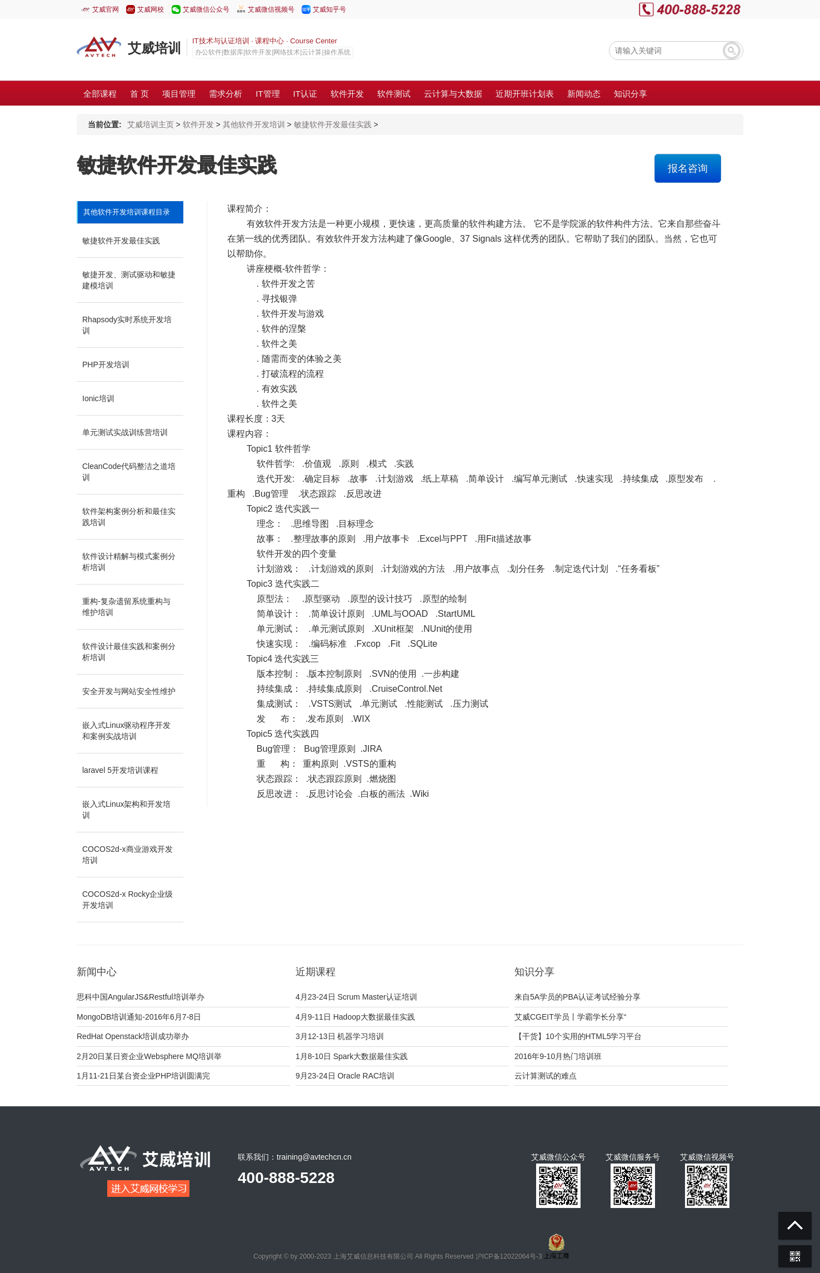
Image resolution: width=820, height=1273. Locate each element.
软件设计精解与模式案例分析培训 (129, 562)
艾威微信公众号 (206, 9)
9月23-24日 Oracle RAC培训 (345, 1075)
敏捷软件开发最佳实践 (333, 124)
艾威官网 (105, 9)
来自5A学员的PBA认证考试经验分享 (577, 996)
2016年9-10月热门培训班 (558, 1056)
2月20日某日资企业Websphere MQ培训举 (149, 1056)
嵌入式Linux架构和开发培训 (126, 810)
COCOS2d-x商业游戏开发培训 (127, 855)
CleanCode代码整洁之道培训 (129, 472)
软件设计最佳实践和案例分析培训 (129, 652)
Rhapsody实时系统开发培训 (127, 325)
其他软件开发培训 (254, 124)
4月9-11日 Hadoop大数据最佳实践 (355, 1016)
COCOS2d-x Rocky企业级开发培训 (127, 900)
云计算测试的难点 (545, 1075)
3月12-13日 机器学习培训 (340, 1036)
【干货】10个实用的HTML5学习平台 (578, 1036)
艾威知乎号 (329, 9)
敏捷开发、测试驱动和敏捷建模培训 (129, 280)
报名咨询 (688, 168)
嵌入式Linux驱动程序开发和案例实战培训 (126, 731)
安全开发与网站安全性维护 (129, 691)
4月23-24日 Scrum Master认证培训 (356, 996)
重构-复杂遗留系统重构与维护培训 (126, 607)
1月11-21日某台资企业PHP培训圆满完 (143, 1075)
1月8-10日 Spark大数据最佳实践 (352, 1056)
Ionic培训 (98, 398)
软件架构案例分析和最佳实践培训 (129, 517)
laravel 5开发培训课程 (120, 770)
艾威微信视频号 (271, 9)
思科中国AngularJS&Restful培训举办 (140, 996)
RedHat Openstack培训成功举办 (133, 1036)
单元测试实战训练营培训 (125, 432)
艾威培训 (154, 48)
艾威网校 (150, 9)
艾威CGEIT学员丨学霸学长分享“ (570, 1016)
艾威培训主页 (150, 124)
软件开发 (198, 124)
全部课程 (100, 93)
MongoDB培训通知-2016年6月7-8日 (139, 1016)
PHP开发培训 (105, 364)
